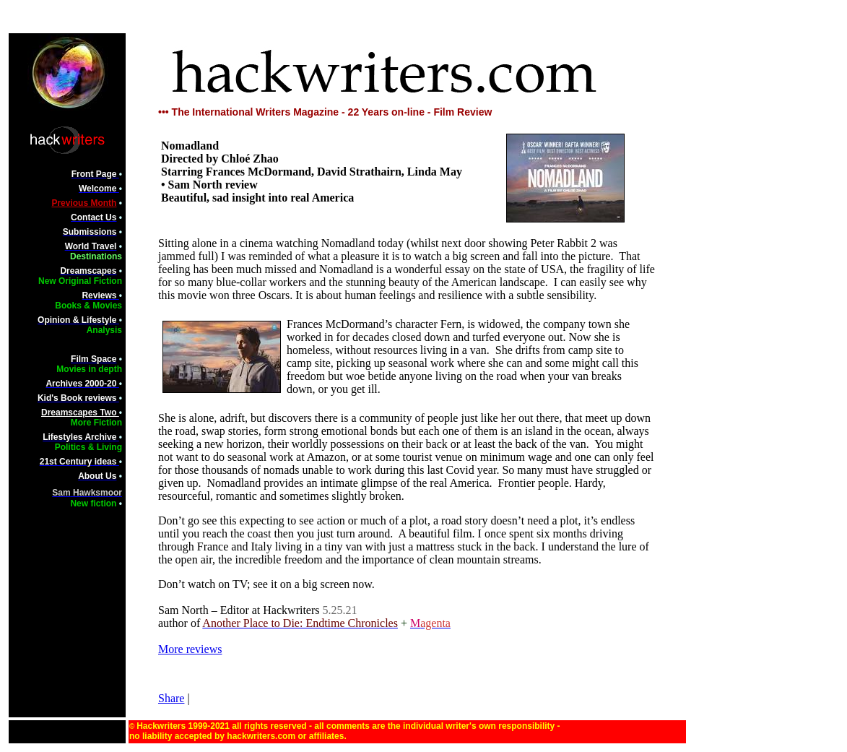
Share (171, 698)
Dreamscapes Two (80, 412)
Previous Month (83, 203)
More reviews (190, 649)
